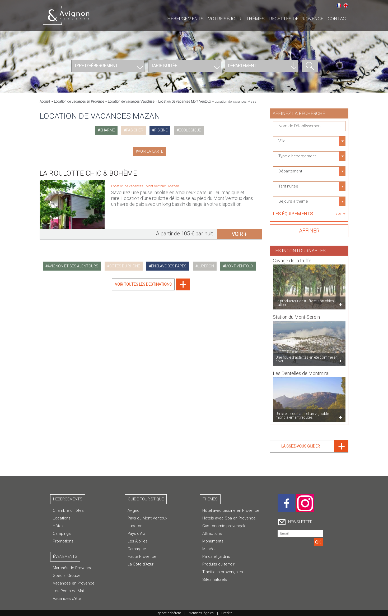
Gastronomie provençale (224, 525)
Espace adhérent (168, 613)
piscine (161, 130)
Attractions (212, 533)
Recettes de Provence (296, 18)
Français (339, 5)
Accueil (45, 101)
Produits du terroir (218, 564)
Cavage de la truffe (292, 258)
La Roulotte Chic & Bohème (88, 173)
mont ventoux (239, 266)
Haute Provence (142, 556)
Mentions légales (201, 613)
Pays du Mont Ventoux (147, 518)
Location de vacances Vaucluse (131, 101)
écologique (190, 130)
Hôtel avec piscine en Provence (230, 510)
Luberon (135, 525)
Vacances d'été (67, 598)
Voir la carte (150, 151)
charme (107, 130)
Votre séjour (224, 18)
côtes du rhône (124, 266)
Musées (209, 548)
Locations (62, 518)
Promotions (63, 541)
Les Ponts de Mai (68, 590)
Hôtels (58, 525)
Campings (62, 533)
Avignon (135, 510)
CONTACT (338, 18)
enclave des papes (168, 266)
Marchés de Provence (72, 567)
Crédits (226, 613)
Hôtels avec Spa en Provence (229, 518)
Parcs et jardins (216, 556)
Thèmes (255, 18)
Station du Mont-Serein (296, 314)
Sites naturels (214, 579)
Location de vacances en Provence (79, 101)
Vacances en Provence (74, 583)
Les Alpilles (138, 541)
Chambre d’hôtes (68, 510)
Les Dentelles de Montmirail (301, 371)
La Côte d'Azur (140, 564)
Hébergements (185, 18)
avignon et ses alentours (73, 266)
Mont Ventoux (156, 186)
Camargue (137, 548)
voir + (239, 234)
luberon (206, 266)
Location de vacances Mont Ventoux (184, 101)
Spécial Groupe (67, 575)
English (345, 5)
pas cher (134, 130)
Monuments (212, 541)
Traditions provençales (222, 571)
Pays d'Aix (136, 533)
